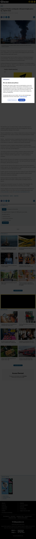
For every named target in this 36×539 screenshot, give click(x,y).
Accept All (21, 100)
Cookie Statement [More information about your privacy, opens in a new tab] (23, 96)
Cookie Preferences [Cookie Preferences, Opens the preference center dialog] (12, 100)
